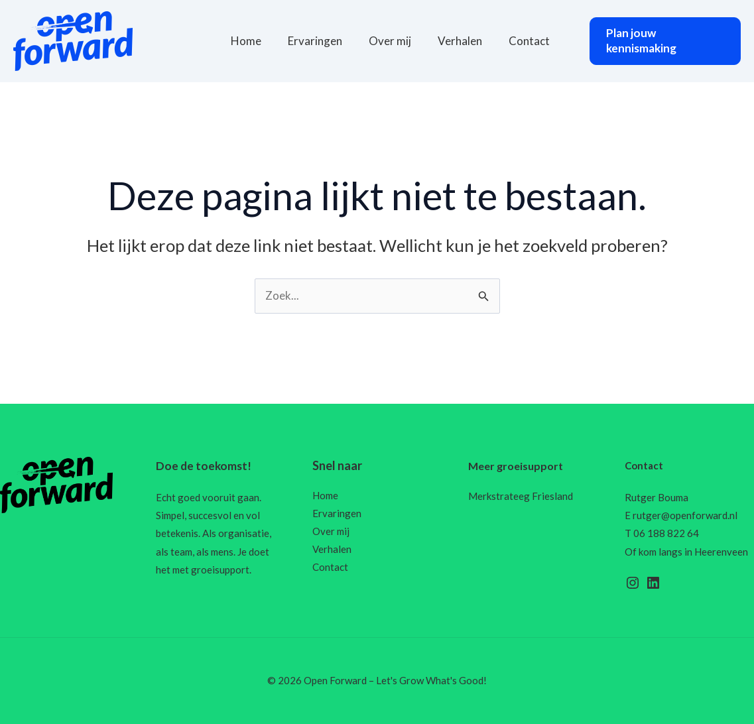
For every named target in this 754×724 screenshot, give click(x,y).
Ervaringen (315, 41)
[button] (665, 41)
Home (246, 41)
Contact (529, 41)
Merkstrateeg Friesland (520, 496)
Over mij (390, 41)
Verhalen (460, 41)
